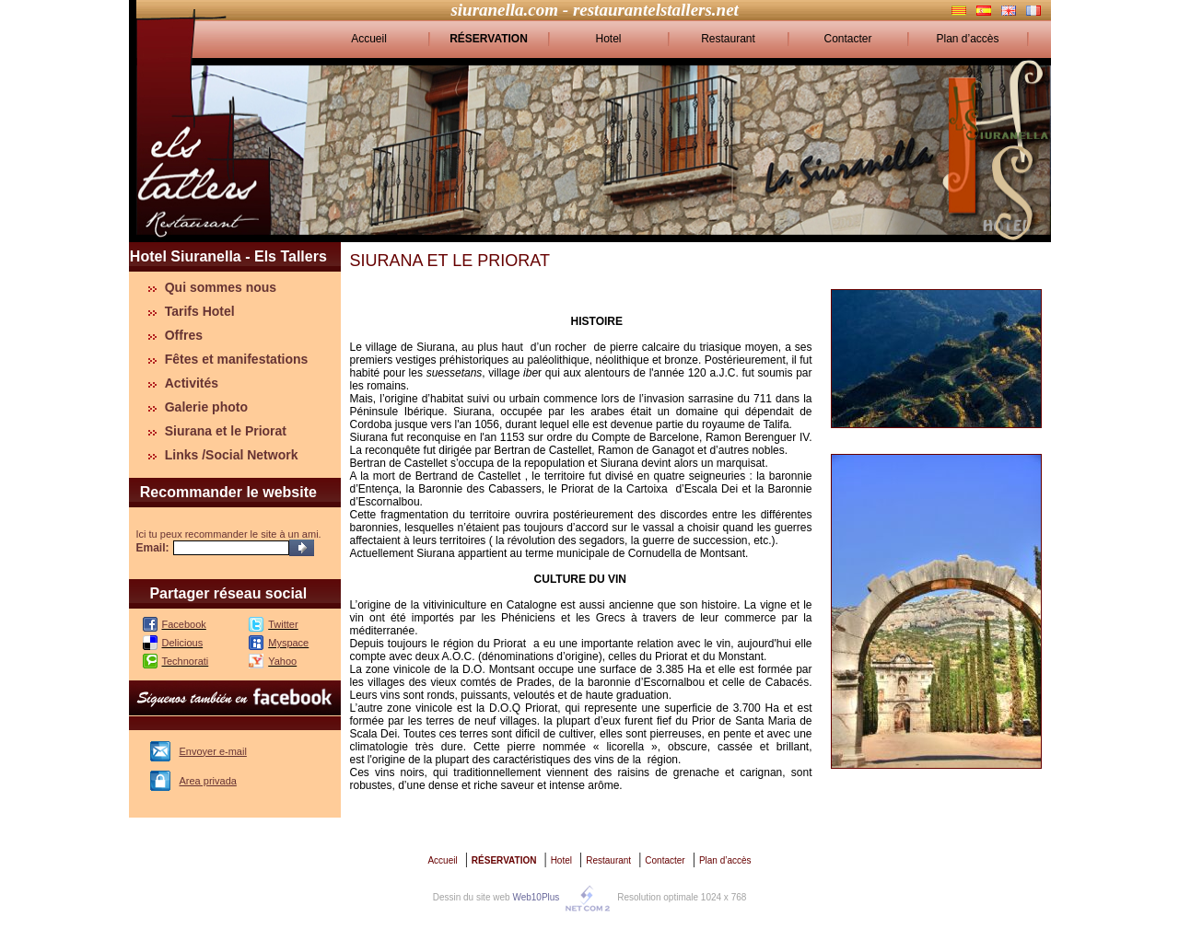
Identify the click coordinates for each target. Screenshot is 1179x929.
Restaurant (728, 38)
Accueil (369, 38)
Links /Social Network (231, 454)
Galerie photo (206, 407)
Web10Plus (535, 897)
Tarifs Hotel (200, 311)
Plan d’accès (967, 38)
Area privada (208, 780)
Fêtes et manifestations (237, 359)
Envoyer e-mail (213, 751)
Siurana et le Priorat (225, 431)
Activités (191, 383)
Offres (184, 335)
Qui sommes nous (220, 287)
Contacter (847, 38)
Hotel (608, 38)
